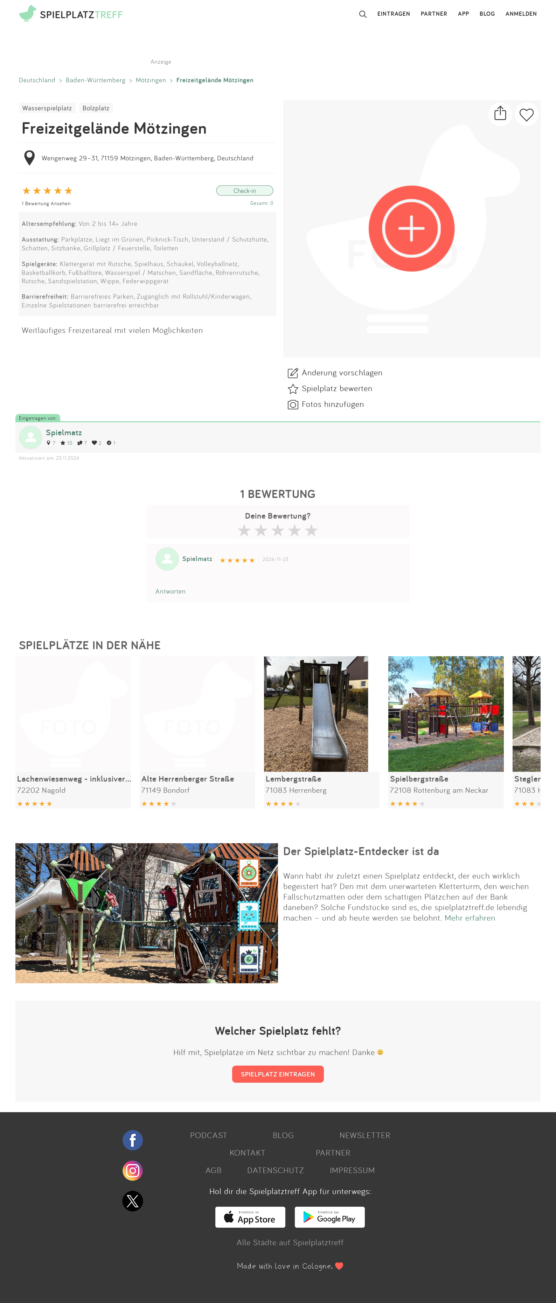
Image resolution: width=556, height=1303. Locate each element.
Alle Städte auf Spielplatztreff (290, 1242)
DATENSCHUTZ (275, 1170)
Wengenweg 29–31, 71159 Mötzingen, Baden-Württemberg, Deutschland (148, 158)
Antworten (170, 591)
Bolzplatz (96, 108)
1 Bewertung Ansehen (46, 203)
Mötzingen (151, 80)
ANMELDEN (521, 14)
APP (463, 14)
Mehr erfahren (470, 917)
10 (66, 442)
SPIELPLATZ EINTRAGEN (278, 1074)
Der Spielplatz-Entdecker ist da (361, 851)
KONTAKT (248, 1152)
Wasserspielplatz (47, 108)
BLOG (487, 14)
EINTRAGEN (393, 14)
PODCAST (209, 1135)
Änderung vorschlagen (342, 372)
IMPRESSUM (352, 1170)
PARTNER (434, 14)
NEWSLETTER (365, 1135)
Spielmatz (64, 432)
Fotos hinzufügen (333, 403)
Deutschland (37, 80)
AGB (214, 1170)
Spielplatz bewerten (337, 388)
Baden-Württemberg (96, 80)
